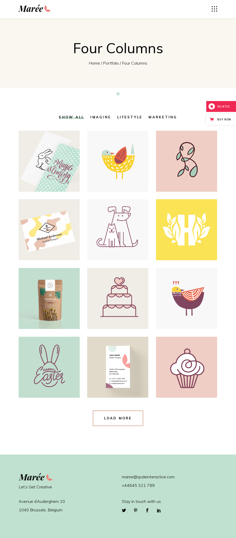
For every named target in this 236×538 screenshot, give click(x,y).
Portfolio (111, 63)
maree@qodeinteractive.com (148, 476)
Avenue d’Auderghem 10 (42, 501)
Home (94, 63)
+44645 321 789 (138, 485)
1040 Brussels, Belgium (40, 509)
